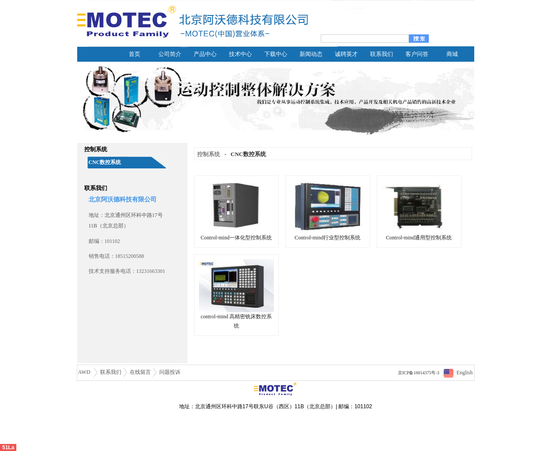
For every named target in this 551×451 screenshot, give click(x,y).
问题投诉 (169, 372)
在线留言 (140, 372)
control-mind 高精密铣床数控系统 (236, 318)
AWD (85, 372)
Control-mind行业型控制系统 (327, 234)
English (465, 372)
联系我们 (110, 372)
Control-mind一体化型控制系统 (236, 234)
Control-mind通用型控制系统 (419, 234)
